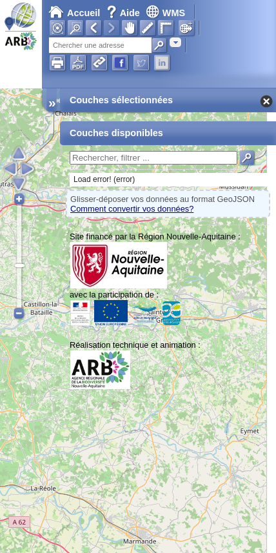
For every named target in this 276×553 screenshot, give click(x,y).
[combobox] (175, 42)
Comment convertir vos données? (131, 209)
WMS (165, 13)
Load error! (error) (104, 179)
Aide (124, 13)
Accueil (74, 13)
